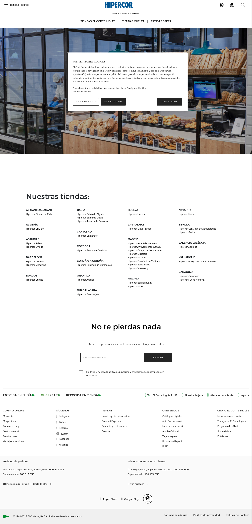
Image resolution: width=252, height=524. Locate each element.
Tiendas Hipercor (19, 4)
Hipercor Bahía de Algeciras (91, 214)
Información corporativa (229, 416)
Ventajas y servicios (13, 441)
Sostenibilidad (224, 431)
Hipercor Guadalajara (88, 294)
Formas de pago (11, 426)
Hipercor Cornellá (35, 261)
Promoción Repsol (172, 441)
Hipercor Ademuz (188, 246)
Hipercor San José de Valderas (144, 261)
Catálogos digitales (172, 416)
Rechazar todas (113, 102)
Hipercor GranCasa (189, 276)
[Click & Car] (51, 395)
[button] (6, 4)
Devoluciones (10, 436)
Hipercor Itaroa (187, 214)
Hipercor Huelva (136, 214)
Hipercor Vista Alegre (139, 268)
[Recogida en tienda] (84, 395)
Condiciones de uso (175, 515)
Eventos (105, 431)
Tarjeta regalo (169, 436)
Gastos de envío (11, 431)
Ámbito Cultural (170, 431)
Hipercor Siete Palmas (139, 228)
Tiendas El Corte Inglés (98, 21)
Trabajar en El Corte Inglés (231, 421)
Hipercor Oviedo (34, 246)
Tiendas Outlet (133, 21)
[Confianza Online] (147, 498)
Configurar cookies (86, 102)
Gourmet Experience (112, 421)
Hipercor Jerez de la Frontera (92, 221)
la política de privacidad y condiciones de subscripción (133, 372)
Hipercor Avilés (34, 243)
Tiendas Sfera (161, 21)
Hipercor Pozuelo (137, 257)
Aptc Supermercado (172, 421)
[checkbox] (81, 372)
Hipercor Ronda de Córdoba (92, 250)
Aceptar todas (169, 102)
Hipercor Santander (87, 235)
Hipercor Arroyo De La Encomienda (197, 261)
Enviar (158, 357)
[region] (127, 81)
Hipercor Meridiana (36, 265)
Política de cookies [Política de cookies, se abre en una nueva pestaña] (82, 91)
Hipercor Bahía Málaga (140, 282)
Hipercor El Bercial (138, 253)
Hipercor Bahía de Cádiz (90, 217)
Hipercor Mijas (135, 286)
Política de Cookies (237, 515)
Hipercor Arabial (85, 279)
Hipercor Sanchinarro (139, 264)
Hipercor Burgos (34, 279)
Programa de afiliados (228, 426)
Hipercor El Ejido (35, 228)
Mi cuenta (8, 416)
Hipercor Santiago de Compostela (95, 265)
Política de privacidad (206, 515)
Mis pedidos (9, 421)
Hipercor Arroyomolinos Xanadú (144, 246)
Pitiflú (165, 446)
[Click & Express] (19, 395)
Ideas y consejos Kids (173, 426)
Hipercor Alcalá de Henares (142, 243)
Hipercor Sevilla (187, 232)
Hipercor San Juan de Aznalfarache (197, 228)
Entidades (222, 436)
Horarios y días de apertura (115, 416)
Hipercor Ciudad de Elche (39, 214)
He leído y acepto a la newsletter (125, 373)
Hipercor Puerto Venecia (192, 279)
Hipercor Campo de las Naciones (145, 250)
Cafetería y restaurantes (114, 426)
